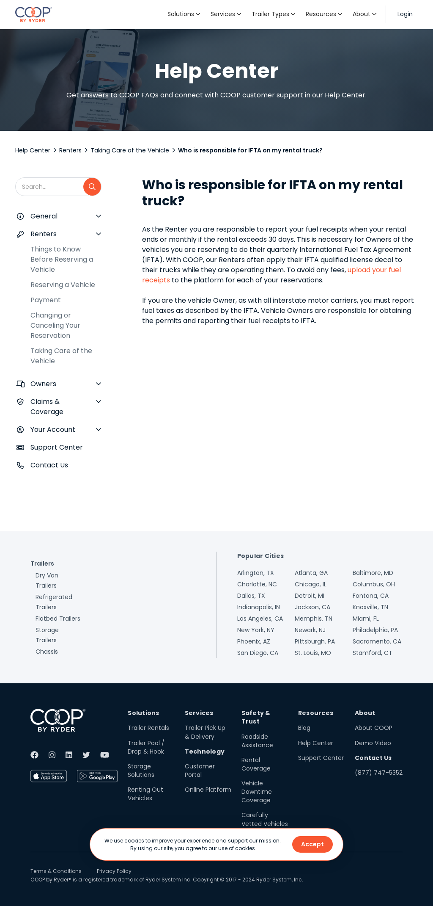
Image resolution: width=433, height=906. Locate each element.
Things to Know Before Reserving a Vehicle (61, 259)
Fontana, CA (371, 595)
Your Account (52, 429)
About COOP (373, 728)
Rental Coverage (256, 764)
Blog (304, 728)
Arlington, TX (255, 573)
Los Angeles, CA (260, 618)
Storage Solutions (141, 770)
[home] (33, 14)
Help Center (32, 150)
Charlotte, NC (257, 584)
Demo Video (373, 743)
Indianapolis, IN (258, 607)
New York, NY (255, 630)
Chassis (47, 651)
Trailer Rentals (148, 728)
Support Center (56, 447)
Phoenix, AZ (253, 641)
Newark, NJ (310, 630)
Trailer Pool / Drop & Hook (146, 747)
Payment (45, 300)
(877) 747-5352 (379, 772)
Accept (312, 844)
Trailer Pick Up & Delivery (205, 732)
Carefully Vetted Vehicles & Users (264, 823)
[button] (184, 14)
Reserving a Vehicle (62, 285)
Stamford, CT (372, 653)
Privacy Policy (114, 871)
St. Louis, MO (313, 653)
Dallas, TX (251, 595)
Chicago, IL (310, 584)
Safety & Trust (256, 717)
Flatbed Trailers (58, 618)
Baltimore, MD (373, 573)
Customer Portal (200, 770)
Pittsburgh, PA (315, 641)
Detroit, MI (309, 595)
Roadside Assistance (257, 740)
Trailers (42, 563)
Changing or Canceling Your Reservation (55, 325)
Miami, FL (366, 618)
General (44, 216)
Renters (70, 150)
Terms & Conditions (56, 871)
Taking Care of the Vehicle (129, 150)
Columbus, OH (374, 584)
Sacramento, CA (377, 641)
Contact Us (49, 465)
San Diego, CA (257, 653)
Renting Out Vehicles (145, 793)
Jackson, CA (312, 607)
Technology (205, 751)
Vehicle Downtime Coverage (256, 791)
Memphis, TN (313, 618)
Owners (43, 384)
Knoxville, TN (370, 607)
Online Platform (208, 789)
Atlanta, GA (311, 573)
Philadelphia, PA (375, 630)
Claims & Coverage (46, 407)
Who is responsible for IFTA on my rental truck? (250, 150)
